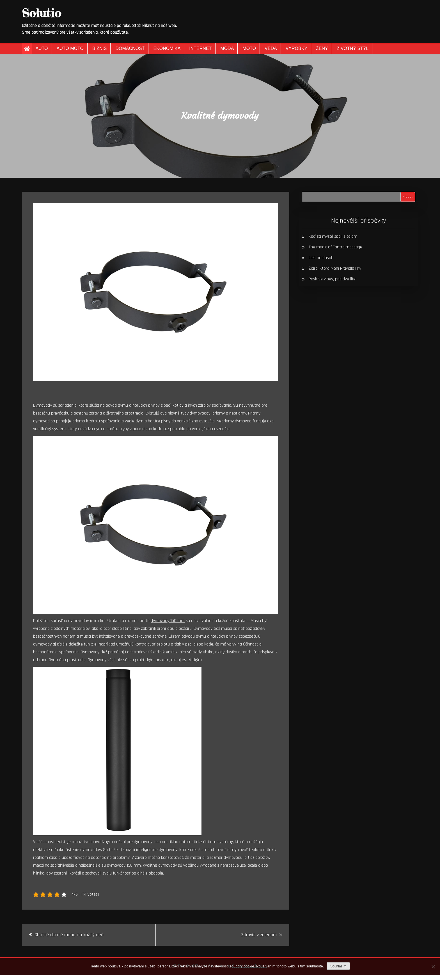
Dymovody (42, 405)
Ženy (322, 48)
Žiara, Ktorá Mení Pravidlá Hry (335, 268)
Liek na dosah (321, 258)
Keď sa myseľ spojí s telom (333, 236)
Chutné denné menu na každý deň (69, 934)
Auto (41, 48)
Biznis (99, 48)
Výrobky (296, 48)
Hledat (407, 196)
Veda (271, 48)
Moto (249, 48)
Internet (200, 48)
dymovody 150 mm (168, 621)
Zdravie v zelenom (259, 934)
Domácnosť (130, 48)
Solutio (41, 13)
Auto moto (70, 48)
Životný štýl (353, 48)
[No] (433, 966)
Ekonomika (166, 48)
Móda (227, 48)
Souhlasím (338, 966)
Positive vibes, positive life (332, 279)
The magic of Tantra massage (335, 247)
